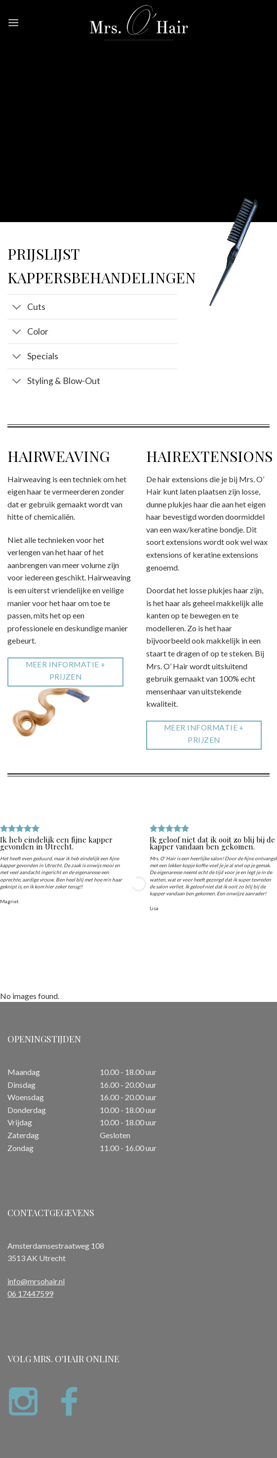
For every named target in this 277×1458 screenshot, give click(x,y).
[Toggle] (17, 307)
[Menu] (13, 22)
